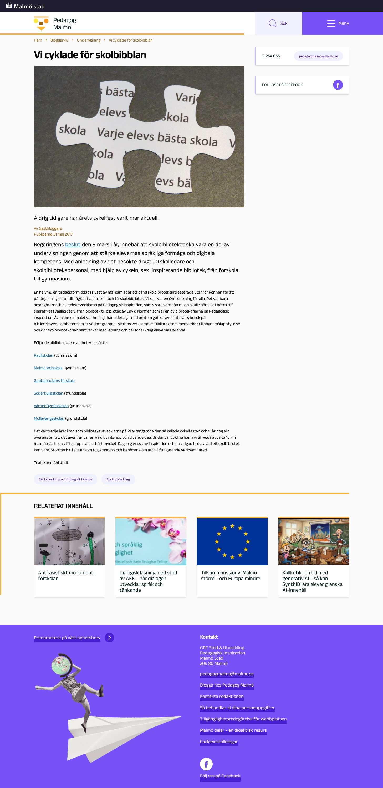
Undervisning (88, 42)
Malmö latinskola (48, 370)
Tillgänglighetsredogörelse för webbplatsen (243, 719)
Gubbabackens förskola (54, 383)
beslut (73, 247)
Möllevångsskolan (49, 421)
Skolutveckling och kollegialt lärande (65, 482)
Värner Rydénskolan (51, 408)
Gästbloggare (50, 230)
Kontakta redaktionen (222, 696)
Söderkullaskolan (48, 395)
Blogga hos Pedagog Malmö (227, 685)
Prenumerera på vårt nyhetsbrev (74, 637)
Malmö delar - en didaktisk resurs (233, 730)
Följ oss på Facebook (220, 768)
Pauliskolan (43, 358)
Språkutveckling (118, 482)
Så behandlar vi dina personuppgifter (237, 707)
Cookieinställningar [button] (219, 741)
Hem (38, 42)
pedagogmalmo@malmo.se (227, 673)
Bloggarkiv (59, 42)
